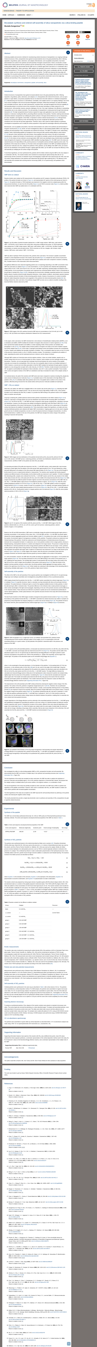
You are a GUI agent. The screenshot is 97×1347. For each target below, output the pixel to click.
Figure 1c (56, 184)
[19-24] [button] (6, 138)
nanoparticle (27, 82)
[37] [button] (43, 536)
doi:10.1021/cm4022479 (38, 1332)
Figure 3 (11, 551)
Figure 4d (16, 485)
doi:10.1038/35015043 (14, 1232)
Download (31, 1048)
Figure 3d (52, 600)
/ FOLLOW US (81, 15)
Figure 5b (43, 602)
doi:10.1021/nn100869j (15, 1145)
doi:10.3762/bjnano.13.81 (15, 1190)
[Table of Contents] (68, 52)
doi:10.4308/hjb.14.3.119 (15, 1289)
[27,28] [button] (61, 342)
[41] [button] (10, 689)
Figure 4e (43, 487)
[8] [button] (67, 104)
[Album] (78, 36)
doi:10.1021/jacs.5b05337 (15, 1130)
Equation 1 (53, 656)
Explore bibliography (79, 58)
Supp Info (87, 39)
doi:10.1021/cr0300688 (41, 1102)
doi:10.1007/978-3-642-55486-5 (58, 1312)
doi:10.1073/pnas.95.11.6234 (16, 1274)
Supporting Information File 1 (34, 680)
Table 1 (60, 817)
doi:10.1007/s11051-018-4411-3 (49, 1177)
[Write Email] (22, 26)
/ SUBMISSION (21, 15)
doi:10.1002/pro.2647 (14, 1327)
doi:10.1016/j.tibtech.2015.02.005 (56, 1196)
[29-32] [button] (16, 346)
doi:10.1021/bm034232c (15, 1304)
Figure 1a (30, 180)
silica (45, 82)
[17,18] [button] (6, 134)
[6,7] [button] (5, 100)
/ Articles (12, 15)
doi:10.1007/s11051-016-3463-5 (41, 1248)
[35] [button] (43, 367)
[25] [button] (50, 140)
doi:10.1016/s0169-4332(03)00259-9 (44, 1166)
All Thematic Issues (84, 67)
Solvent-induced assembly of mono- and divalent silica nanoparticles (82, 111)
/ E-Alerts (91, 15)
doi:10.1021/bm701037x (17, 1209)
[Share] (68, 43)
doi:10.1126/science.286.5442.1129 (55, 1267)
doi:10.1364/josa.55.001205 (44, 1345)
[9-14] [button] (56, 117)
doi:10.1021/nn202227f (40, 1160)
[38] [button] (31, 667)
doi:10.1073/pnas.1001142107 (29, 1224)
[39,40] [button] (47, 685)
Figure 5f (29, 691)
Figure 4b (54, 481)
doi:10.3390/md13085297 (45, 1261)
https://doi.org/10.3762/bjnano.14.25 (32, 38)
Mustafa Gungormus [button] (12, 26)
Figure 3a (61, 397)
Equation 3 (34, 876)
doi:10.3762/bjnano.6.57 (49, 1115)
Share (68, 45)
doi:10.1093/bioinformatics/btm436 (30, 1256)
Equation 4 (59, 876)
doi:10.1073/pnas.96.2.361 (42, 1282)
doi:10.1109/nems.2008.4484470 (40, 1241)
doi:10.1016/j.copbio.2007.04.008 (54, 1202)
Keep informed (83, 121)
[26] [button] (26, 272)
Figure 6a (20, 706)
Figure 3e (7, 401)
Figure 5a (65, 580)
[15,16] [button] (19, 128)
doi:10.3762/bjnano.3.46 (15, 1138)
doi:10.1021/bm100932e (27, 1297)
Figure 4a (62, 478)
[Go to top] (69, 1344)
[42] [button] (52, 843)
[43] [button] (51, 963)
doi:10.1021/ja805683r (56, 1183)
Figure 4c (29, 483)
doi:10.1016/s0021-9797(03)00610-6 (26, 1340)
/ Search (72, 15)
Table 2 (16, 889)
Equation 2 (11, 876)
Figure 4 (18, 551)
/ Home (4, 15)
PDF (68, 39)
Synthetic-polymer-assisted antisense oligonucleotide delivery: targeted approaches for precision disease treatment (83, 82)
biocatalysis (14, 82)
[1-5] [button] (36, 97)
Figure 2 (24, 266)
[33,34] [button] (19, 348)
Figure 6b (50, 710)
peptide (33, 82)
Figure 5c (13, 582)
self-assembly (39, 82)
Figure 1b (6, 182)
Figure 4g (26, 491)
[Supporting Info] (87, 36)
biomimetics (20, 82)
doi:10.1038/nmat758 (14, 1217)
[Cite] (78, 43)
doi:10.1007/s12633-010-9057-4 (17, 1319)
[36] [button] (32, 407)
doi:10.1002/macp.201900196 (53, 1095)
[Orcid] (23, 26)
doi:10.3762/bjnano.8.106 (15, 1153)
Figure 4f (52, 489)
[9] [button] (11, 112)
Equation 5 (31, 878)
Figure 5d (56, 602)
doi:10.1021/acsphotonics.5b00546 (18, 1123)
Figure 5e (46, 650)
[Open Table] (67, 824)
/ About (29, 15)
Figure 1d (42, 257)
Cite (78, 45)
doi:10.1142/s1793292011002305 (47, 1172)
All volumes (84, 71)
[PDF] (68, 36)
